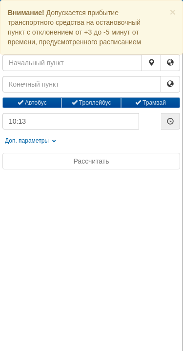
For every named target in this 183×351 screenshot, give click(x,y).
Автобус (32, 102)
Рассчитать (91, 161)
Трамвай (150, 102)
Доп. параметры (30, 140)
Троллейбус (91, 102)
